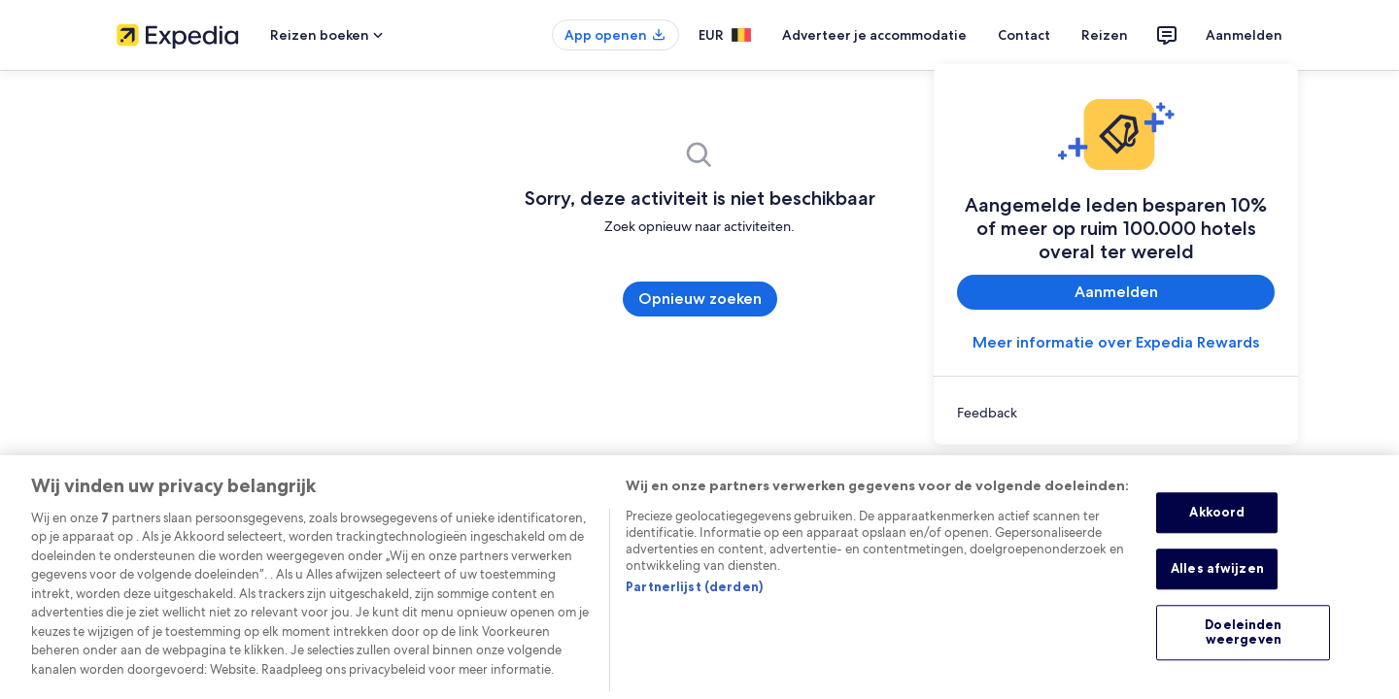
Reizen (1115, 35)
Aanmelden (1247, 35)
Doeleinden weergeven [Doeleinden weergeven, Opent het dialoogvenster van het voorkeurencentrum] (1243, 638)
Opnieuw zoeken (699, 298)
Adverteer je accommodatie (901, 35)
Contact (1040, 35)
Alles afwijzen (1228, 582)
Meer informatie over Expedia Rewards (1116, 342)
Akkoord (1228, 525)
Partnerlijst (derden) (684, 584)
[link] (1116, 412)
